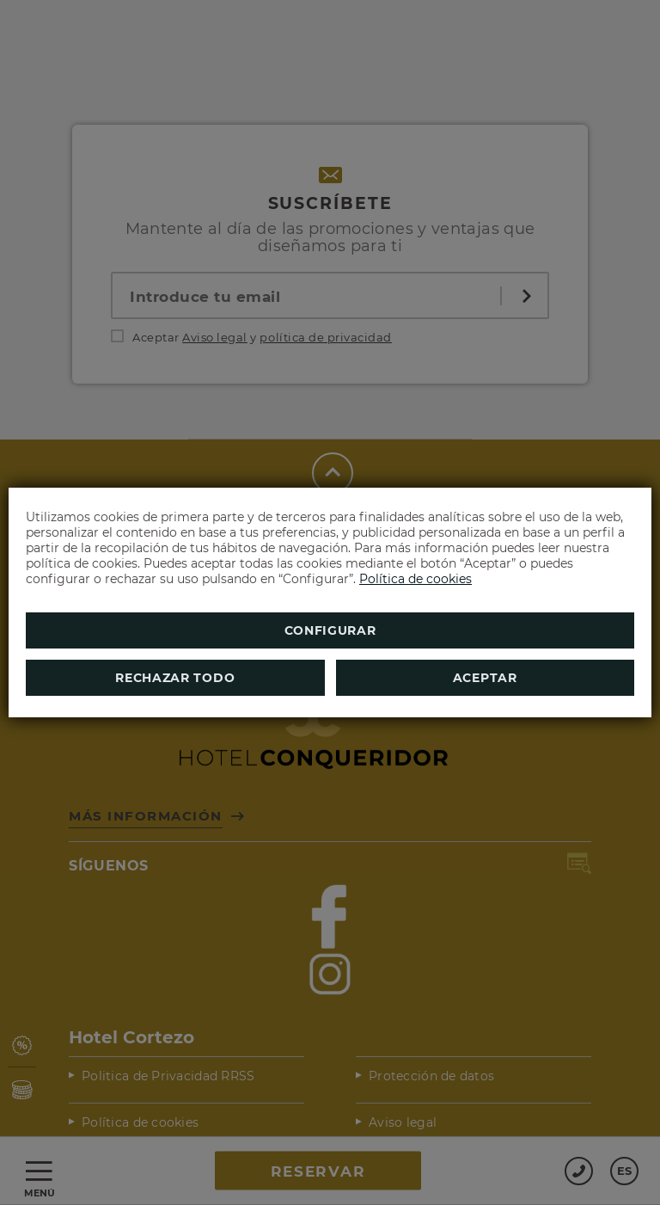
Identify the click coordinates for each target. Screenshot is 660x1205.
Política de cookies (415, 579)
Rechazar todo (175, 677)
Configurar (330, 630)
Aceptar (485, 677)
